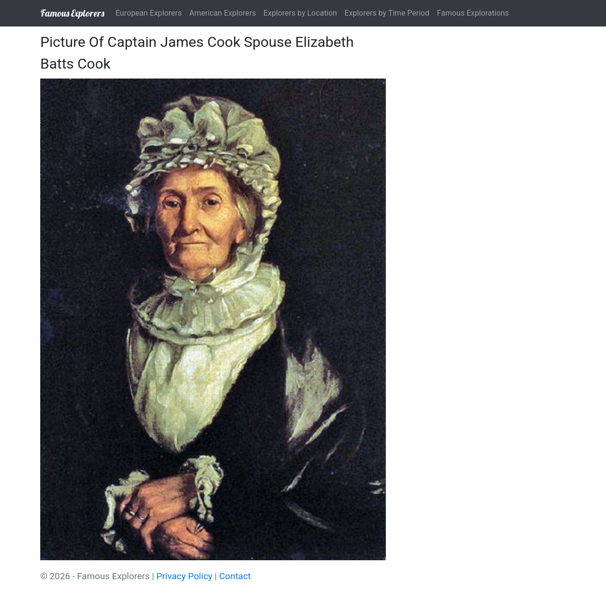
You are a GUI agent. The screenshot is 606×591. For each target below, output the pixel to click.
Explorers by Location (300, 13)
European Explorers (149, 13)
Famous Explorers (72, 13)
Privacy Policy (184, 576)
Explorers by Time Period (387, 13)
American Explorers (222, 13)
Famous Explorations (473, 13)
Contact (235, 576)
